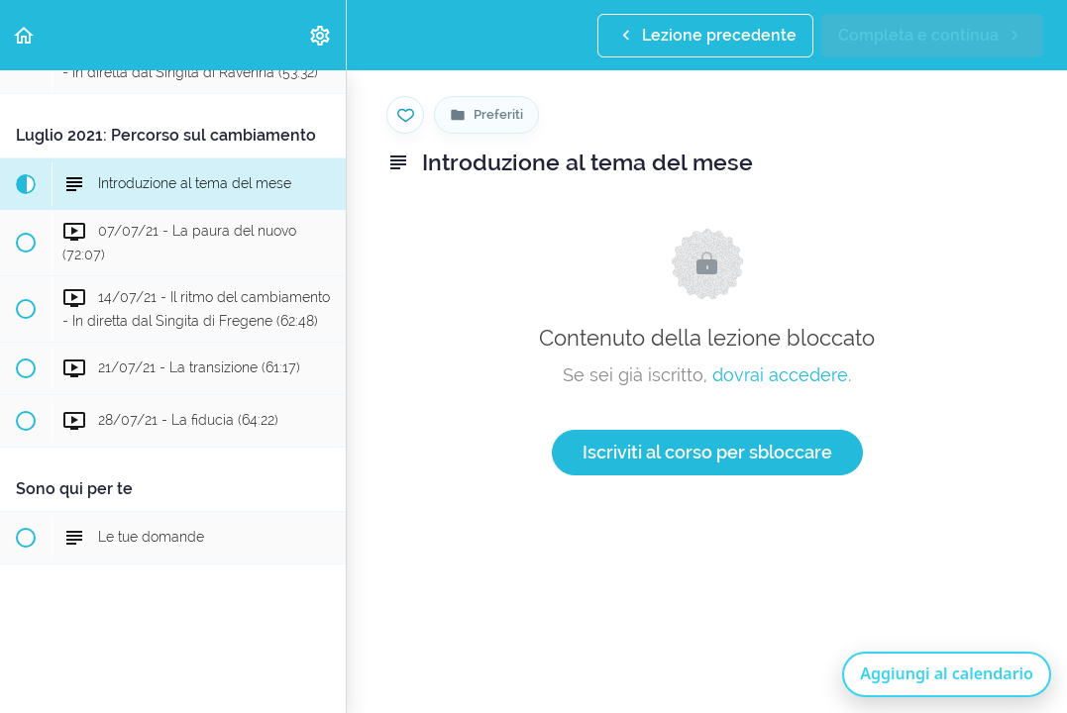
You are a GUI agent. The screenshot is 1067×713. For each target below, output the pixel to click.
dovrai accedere (780, 374)
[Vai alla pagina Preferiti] (486, 115)
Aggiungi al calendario (946, 673)
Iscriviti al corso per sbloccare (707, 452)
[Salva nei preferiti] (405, 115)
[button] (25, 35)
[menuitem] (321, 35)
